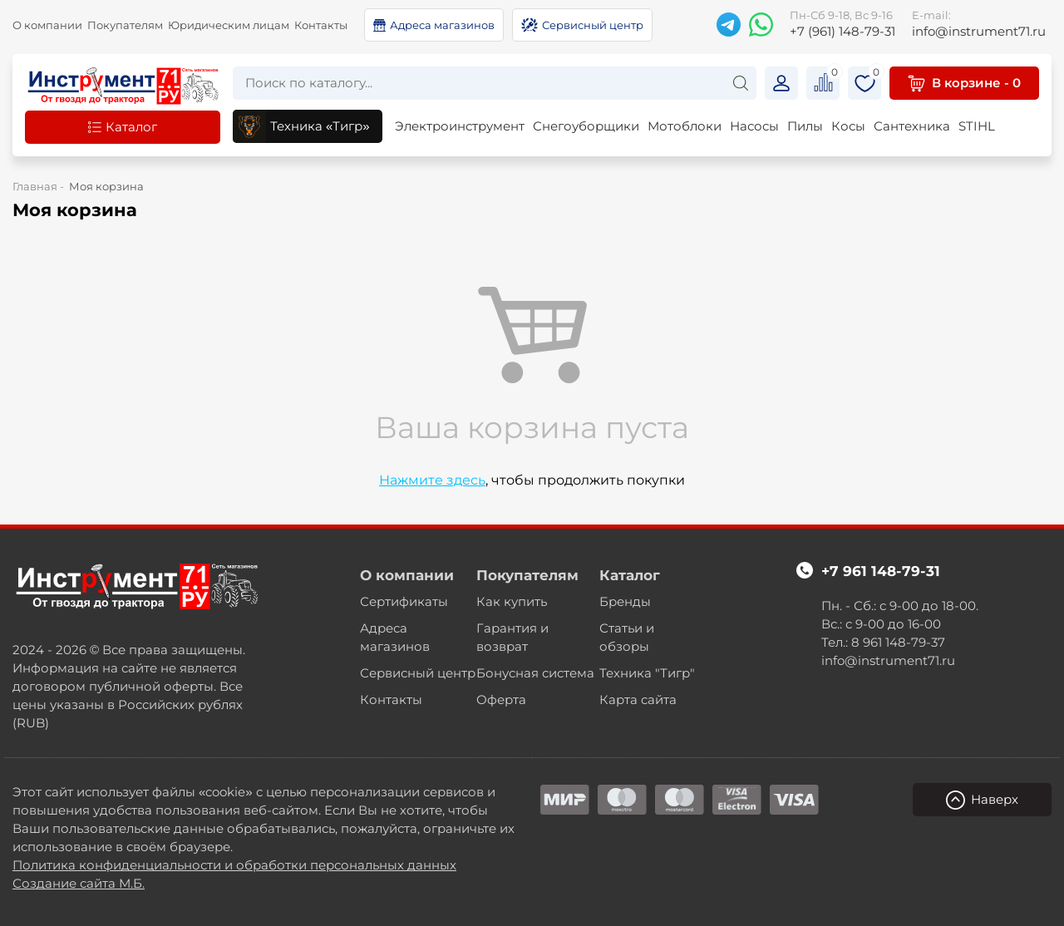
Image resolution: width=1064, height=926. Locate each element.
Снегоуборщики (586, 126)
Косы (848, 126)
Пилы (805, 126)
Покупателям (125, 25)
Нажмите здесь (432, 480)
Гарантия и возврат (512, 637)
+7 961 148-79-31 (880, 571)
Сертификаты (404, 601)
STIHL (976, 126)
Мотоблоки (685, 126)
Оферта (501, 699)
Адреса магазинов (395, 637)
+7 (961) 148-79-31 (842, 23)
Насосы (754, 126)
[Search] (740, 82)
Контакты (320, 25)
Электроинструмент (460, 126)
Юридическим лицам (228, 25)
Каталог (629, 575)
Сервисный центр (417, 673)
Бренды (625, 601)
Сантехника (912, 126)
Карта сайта (638, 699)
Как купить (511, 601)
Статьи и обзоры (626, 637)
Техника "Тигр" (647, 673)
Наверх (982, 800)
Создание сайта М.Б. (78, 883)
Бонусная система (535, 673)
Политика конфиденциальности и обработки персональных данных (234, 865)
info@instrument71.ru (979, 23)
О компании (47, 25)
